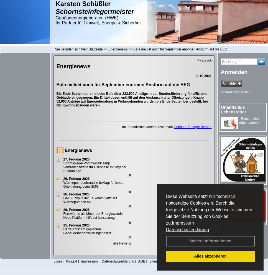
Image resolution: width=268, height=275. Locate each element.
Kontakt (71, 261)
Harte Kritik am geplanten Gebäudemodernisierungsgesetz (87, 231)
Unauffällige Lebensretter (233, 109)
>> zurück (204, 60)
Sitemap (155, 261)
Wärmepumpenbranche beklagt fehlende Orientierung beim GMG (93, 185)
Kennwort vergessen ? (236, 91)
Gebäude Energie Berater (193, 127)
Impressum (183, 223)
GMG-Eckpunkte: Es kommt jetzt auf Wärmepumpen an (90, 200)
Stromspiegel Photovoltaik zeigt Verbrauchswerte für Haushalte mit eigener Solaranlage (94, 167)
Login (58, 261)
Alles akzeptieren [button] (210, 256)
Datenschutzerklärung (187, 229)
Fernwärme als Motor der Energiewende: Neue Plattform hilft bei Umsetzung (93, 216)
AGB (141, 261)
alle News (122, 243)
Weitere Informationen (210, 241)
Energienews (78, 150)
